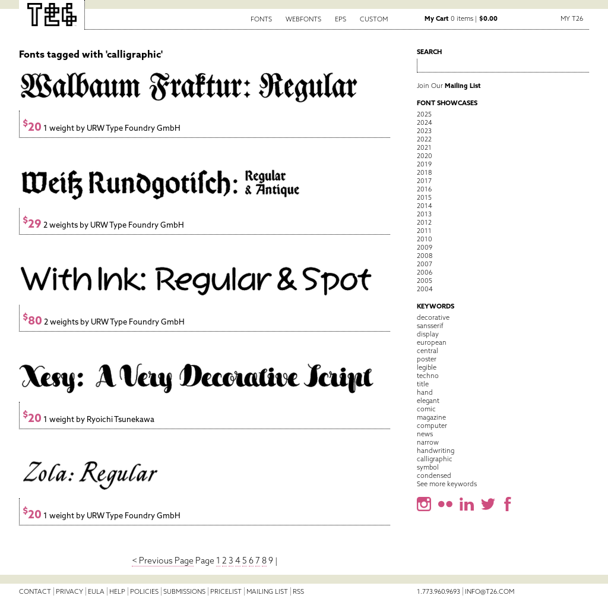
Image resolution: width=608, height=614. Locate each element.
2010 (424, 239)
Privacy (69, 591)
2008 (424, 255)
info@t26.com (489, 591)
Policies (144, 591)
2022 (424, 139)
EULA (96, 591)
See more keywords (447, 484)
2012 (424, 222)
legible (426, 367)
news (425, 434)
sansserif (430, 326)
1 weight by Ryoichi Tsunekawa (88, 419)
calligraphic (434, 459)
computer (432, 425)
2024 (424, 122)
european (431, 342)
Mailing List (267, 591)
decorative (433, 317)
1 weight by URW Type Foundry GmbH (101, 128)
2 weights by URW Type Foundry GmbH (103, 225)
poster (426, 359)
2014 (424, 205)
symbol (428, 467)
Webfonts (303, 19)
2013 (424, 214)
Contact (35, 591)
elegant (428, 400)
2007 (424, 264)
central (427, 351)
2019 (424, 164)
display (428, 334)
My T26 (571, 18)
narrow (428, 442)
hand (425, 392)
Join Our (449, 85)
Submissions (184, 591)
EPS (340, 19)
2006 (424, 272)
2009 (424, 247)
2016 (424, 189)
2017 (424, 181)
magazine (431, 417)
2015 (424, 197)
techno (428, 375)
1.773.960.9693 (438, 591)
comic (426, 409)
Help (117, 591)
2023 (424, 131)
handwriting (435, 450)
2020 (424, 156)
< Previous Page (163, 560)
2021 (424, 147)
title (423, 384)
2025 (424, 114)
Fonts (261, 19)
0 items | (461, 18)
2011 (424, 230)
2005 (424, 280)
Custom (374, 19)
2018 (424, 172)
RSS (298, 591)
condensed (434, 475)
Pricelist (226, 591)
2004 (425, 289)
